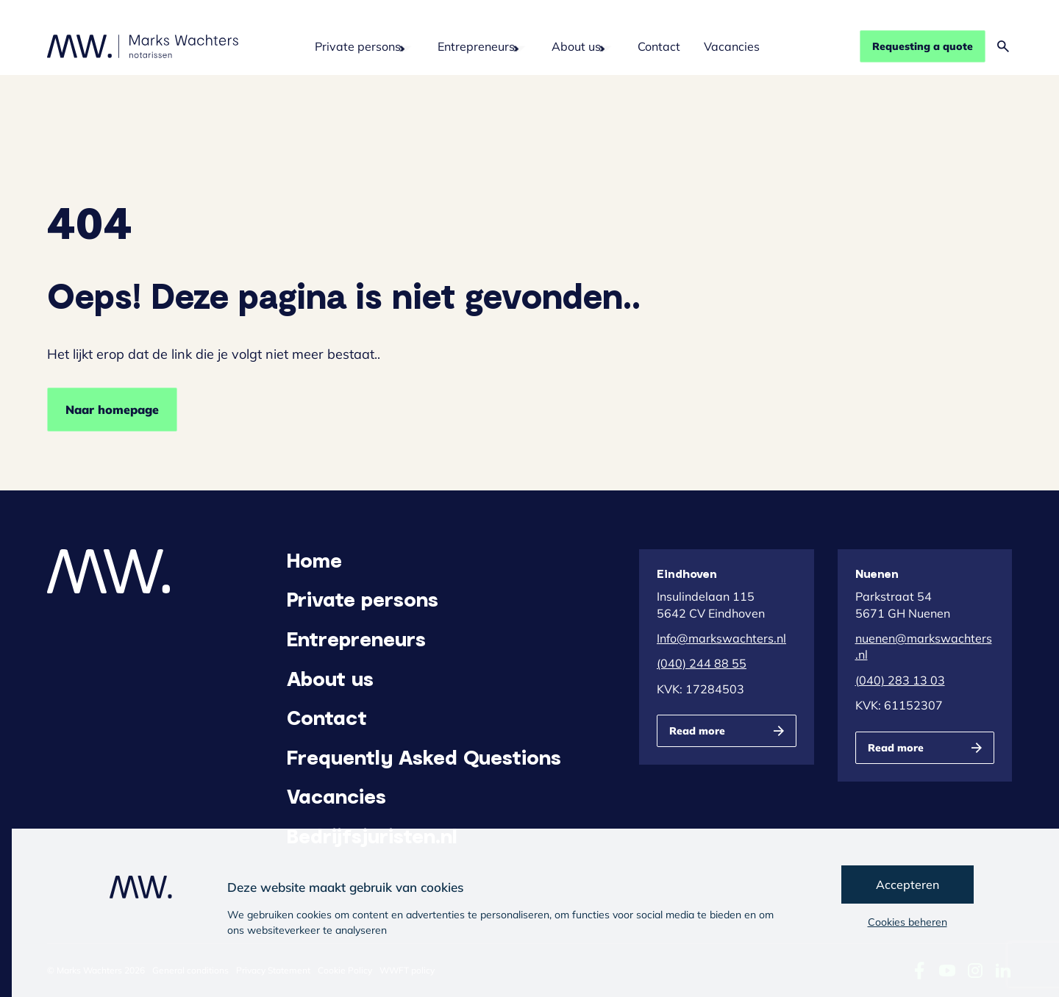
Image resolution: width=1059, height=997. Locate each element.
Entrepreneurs (476, 46)
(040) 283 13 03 (900, 680)
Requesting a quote (922, 46)
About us (576, 46)
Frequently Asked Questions (424, 756)
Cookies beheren (907, 922)
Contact (659, 46)
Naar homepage (112, 409)
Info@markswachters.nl (721, 638)
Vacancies (732, 46)
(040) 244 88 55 (701, 663)
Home (314, 559)
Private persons (358, 46)
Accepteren (907, 884)
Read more (697, 730)
